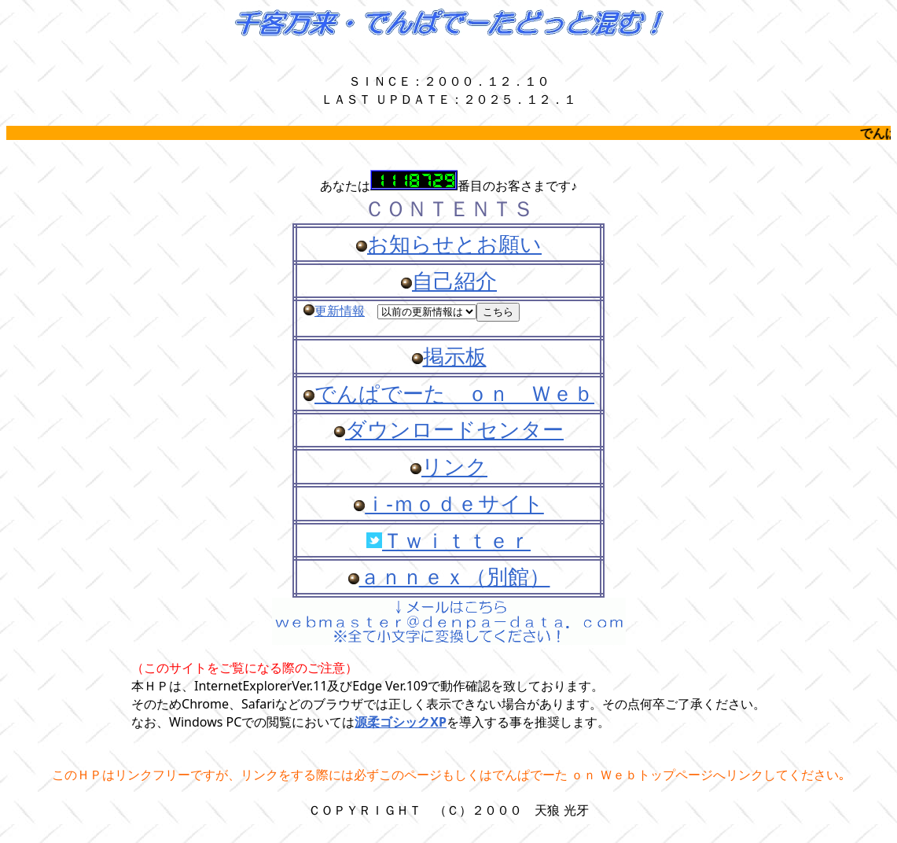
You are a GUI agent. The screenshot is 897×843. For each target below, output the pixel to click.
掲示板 (455, 356)
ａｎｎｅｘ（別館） (454, 576)
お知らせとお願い (454, 244)
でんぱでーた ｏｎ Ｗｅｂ (454, 393)
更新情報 (339, 311)
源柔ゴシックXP (401, 722)
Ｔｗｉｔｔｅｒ (456, 540)
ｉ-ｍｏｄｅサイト (454, 503)
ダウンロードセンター (454, 429)
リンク (454, 466)
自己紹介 (454, 281)
